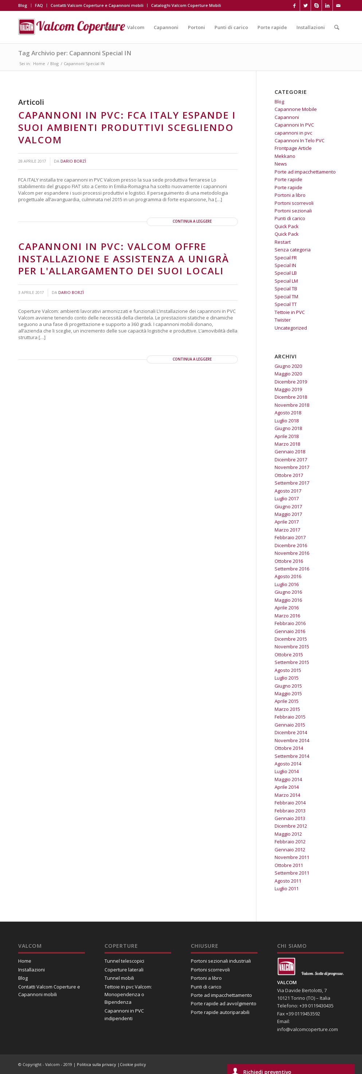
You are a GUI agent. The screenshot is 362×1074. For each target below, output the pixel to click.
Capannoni (287, 117)
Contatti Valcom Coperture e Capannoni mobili (97, 5)
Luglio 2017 (287, 498)
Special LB (286, 273)
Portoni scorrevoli (294, 203)
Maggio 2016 (288, 600)
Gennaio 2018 (290, 451)
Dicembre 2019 (291, 381)
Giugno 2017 (288, 506)
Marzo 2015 (287, 709)
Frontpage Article (293, 148)
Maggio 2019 (288, 389)
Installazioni (31, 969)
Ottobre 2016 (289, 561)
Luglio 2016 (287, 584)
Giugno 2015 (288, 686)
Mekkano (285, 156)
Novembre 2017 (292, 467)
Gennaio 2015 (290, 724)
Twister (283, 320)
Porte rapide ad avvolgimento (223, 1003)
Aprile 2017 (287, 521)
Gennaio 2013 (290, 818)
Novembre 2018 (292, 405)
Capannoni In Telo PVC (299, 140)
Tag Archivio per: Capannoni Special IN (74, 53)
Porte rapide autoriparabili (220, 1012)
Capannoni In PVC (294, 125)
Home (39, 63)
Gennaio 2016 (290, 631)
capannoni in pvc (293, 133)
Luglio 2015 (287, 678)
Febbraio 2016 (290, 623)
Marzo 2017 (287, 529)
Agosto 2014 (288, 763)
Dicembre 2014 (291, 732)
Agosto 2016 (288, 576)
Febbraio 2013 (290, 810)
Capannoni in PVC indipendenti (124, 1014)
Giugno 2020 (288, 366)
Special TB (286, 288)
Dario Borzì (73, 161)
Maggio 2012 (288, 834)
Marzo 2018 (287, 444)
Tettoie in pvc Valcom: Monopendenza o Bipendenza (128, 994)
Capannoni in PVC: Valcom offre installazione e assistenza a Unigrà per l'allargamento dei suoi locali (123, 259)
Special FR (286, 257)
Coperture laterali (124, 969)
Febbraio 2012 (290, 841)
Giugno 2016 (288, 592)
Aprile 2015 (287, 701)
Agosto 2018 (288, 412)
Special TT (286, 304)
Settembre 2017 (292, 483)
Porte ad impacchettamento (305, 171)
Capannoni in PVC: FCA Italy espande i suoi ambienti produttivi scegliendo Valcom (127, 127)
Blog (22, 5)
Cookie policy (133, 1064)
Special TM (286, 296)
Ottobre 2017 (289, 475)
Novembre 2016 (292, 553)
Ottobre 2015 (289, 654)
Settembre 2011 (292, 873)
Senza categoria (293, 249)
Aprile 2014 (287, 787)
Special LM (286, 281)
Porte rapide (288, 179)
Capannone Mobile (296, 109)
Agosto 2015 (288, 670)
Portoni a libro (290, 195)
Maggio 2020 (288, 373)
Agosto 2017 (288, 491)
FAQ (39, 5)
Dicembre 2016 (291, 545)
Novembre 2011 (292, 857)
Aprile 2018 (287, 436)
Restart (283, 242)
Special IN (285, 265)
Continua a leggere (192, 221)
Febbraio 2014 (290, 802)
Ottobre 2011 (289, 865)
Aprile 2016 (287, 607)
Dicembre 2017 (291, 459)
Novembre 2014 (292, 740)
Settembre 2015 (292, 662)
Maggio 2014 (288, 779)
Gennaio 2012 (290, 849)
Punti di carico (290, 218)
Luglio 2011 (287, 888)
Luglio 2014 (287, 771)
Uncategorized (291, 328)
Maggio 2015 (288, 693)
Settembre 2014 (292, 756)
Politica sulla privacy (97, 1064)
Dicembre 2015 (291, 639)
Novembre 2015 (292, 646)
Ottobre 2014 (289, 748)
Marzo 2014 (287, 795)
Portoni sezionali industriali (221, 961)
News (281, 163)
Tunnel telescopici (124, 961)
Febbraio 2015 (290, 716)
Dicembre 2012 (291, 826)
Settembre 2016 (292, 568)
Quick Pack (287, 226)
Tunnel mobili (119, 978)
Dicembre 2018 (291, 397)
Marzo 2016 (287, 615)
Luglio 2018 (287, 420)
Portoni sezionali (293, 210)
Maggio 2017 (288, 514)
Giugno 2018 (288, 428)
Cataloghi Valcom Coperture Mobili (186, 5)
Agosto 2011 (288, 881)
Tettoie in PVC (290, 312)
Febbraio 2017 (290, 537)
